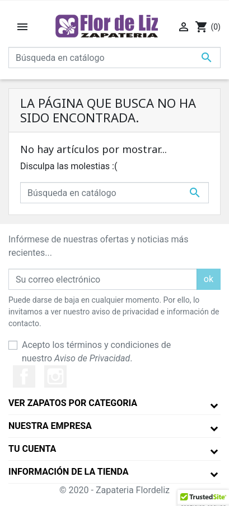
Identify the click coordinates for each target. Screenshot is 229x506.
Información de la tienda (68, 471)
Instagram (55, 376)
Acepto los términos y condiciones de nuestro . (96, 352)
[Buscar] (114, 57)
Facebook (24, 376)
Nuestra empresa (50, 426)
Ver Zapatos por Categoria (72, 403)
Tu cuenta (32, 448)
